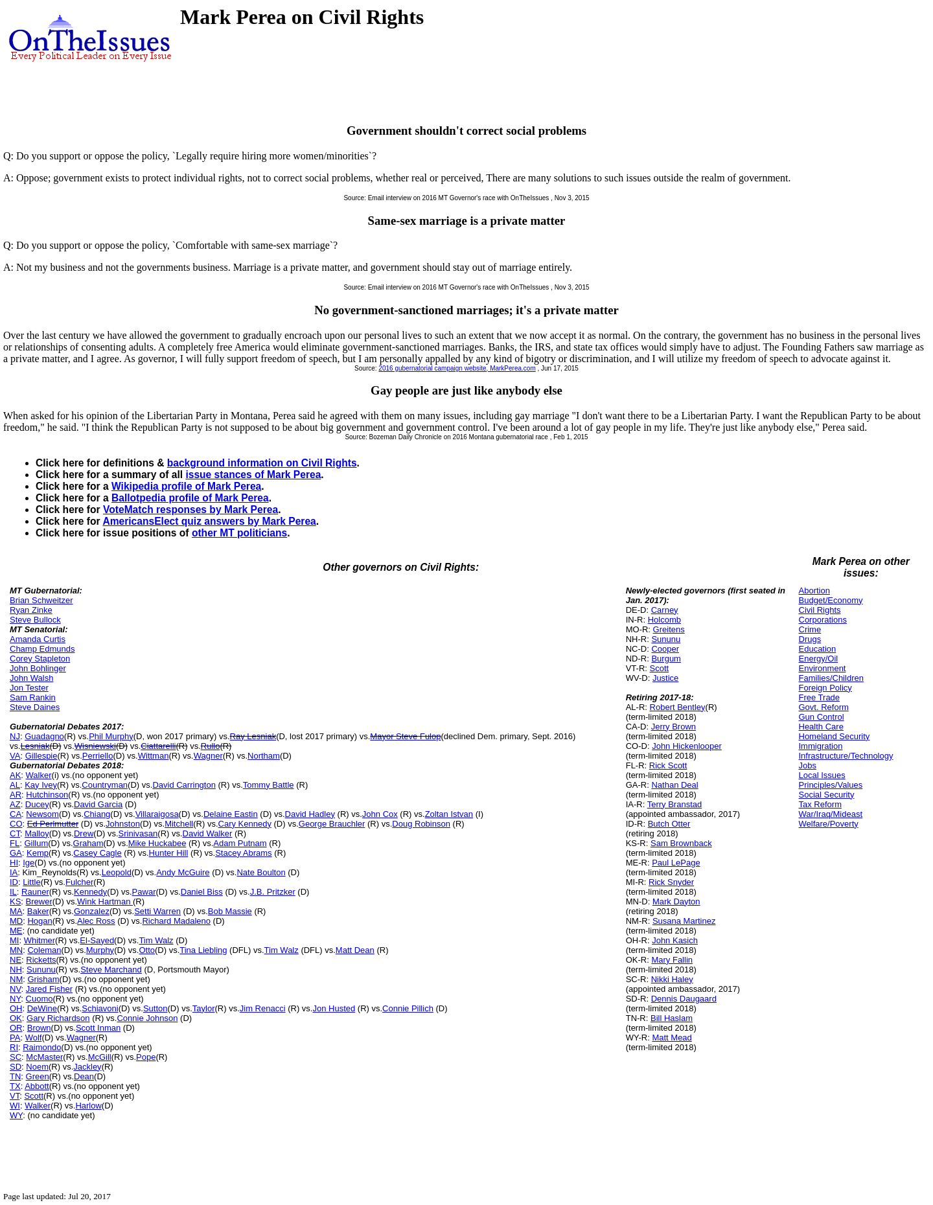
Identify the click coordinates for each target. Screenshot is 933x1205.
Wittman (153, 756)
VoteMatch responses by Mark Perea (190, 509)
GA (16, 853)
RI (14, 1047)
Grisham (43, 979)
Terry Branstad (674, 804)
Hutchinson (47, 794)
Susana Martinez (684, 921)
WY (16, 1115)
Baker (38, 911)
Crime (810, 629)
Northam (264, 756)
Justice (665, 678)
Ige (28, 862)
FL (14, 843)
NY (15, 999)
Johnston (123, 824)
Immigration (821, 746)
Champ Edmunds (42, 649)
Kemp (38, 853)
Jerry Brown (673, 726)
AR (15, 794)
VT (14, 1096)
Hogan (39, 921)
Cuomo (39, 999)
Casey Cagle (97, 853)
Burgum (666, 658)
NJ (15, 736)
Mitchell (179, 824)
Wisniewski (95, 746)
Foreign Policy (825, 688)
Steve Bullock (35, 620)
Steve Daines (35, 707)
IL (13, 892)
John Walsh (31, 678)
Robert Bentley (678, 707)
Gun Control (821, 717)
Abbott (37, 1086)
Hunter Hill (169, 853)
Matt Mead (671, 1037)
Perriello (97, 756)
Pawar (144, 892)
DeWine (42, 1008)
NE (15, 960)
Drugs (810, 639)
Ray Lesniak (253, 736)
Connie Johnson (147, 1018)
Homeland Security (834, 736)
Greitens (669, 629)
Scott (33, 1096)
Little (31, 882)
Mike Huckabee (157, 843)
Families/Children (831, 678)
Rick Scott (668, 765)
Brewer (39, 901)
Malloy (37, 833)
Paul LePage (676, 862)
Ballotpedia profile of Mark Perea (190, 497)
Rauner (35, 892)
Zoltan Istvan (449, 814)
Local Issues (822, 775)
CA (15, 814)
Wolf (33, 1037)
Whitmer (39, 940)
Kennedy (90, 892)
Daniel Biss (202, 892)
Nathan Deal (674, 785)
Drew (83, 833)
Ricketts (41, 960)
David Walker (208, 833)
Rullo (210, 746)
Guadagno (44, 736)
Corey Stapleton (40, 658)
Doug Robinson (421, 824)
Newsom (42, 814)
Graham (88, 843)
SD (15, 1067)
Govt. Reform (824, 707)
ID (14, 882)
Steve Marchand (111, 969)
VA (15, 756)
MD (16, 921)
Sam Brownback (681, 843)
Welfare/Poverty (828, 824)
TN (15, 1076)
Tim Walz (156, 940)
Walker (39, 775)
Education (817, 649)
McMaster (44, 1057)
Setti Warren (157, 911)
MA (16, 911)
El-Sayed (97, 940)
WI (15, 1105)
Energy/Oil (818, 658)
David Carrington (184, 785)
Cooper (665, 649)
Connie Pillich (407, 1008)
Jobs (807, 765)
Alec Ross (96, 921)
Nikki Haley (672, 979)
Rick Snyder (671, 882)
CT (15, 833)
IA (13, 872)
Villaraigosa (157, 814)
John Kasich (675, 940)
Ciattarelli (158, 746)
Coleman (44, 950)
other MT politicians (239, 532)
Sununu (41, 969)
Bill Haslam (672, 1018)
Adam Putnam (239, 843)
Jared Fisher (49, 989)
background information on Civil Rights (262, 462)
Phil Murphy (111, 736)
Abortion (814, 590)
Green (37, 1076)
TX (15, 1086)
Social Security (827, 794)
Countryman (105, 785)
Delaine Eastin (230, 814)
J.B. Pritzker (272, 892)
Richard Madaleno (176, 921)
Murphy (100, 950)
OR (16, 1028)
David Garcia (98, 804)
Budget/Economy (831, 600)
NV (15, 989)
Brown (39, 1028)
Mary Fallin (672, 960)
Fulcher (79, 882)
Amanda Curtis (37, 639)
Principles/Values (831, 785)
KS (15, 901)
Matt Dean (355, 950)
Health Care (821, 726)
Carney (664, 610)
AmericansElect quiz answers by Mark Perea (209, 521)
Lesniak (35, 746)
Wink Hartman (105, 901)
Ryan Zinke (31, 610)
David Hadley (310, 814)
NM (16, 979)
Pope (146, 1057)
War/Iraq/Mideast (831, 814)
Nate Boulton (260, 872)
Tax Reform (820, 804)
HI (14, 862)
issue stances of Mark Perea (253, 474)
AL (15, 785)
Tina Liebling (203, 950)
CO (16, 824)
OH (16, 1008)
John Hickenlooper (687, 746)
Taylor (203, 1008)
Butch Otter (669, 824)
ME (16, 930)
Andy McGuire (182, 872)
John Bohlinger (38, 668)
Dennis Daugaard (684, 999)
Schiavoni (100, 1008)
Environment (822, 668)
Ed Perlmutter (52, 824)
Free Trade (819, 697)
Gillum (36, 843)
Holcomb (664, 620)
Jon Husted (333, 1008)
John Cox (380, 814)
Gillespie (41, 756)
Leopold (117, 872)
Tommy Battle (268, 785)
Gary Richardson (58, 1018)
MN (16, 950)
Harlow (88, 1105)
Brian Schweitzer (41, 600)
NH (16, 969)
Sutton (155, 1008)
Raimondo (42, 1047)
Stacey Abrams (243, 853)
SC (15, 1057)
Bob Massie (230, 911)
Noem (37, 1067)
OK (16, 1018)
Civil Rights (820, 610)
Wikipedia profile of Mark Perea (186, 486)
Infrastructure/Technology (846, 756)
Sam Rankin (33, 697)
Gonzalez (91, 911)
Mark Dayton (676, 901)
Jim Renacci (263, 1008)
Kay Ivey (41, 785)
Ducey (37, 804)
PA (15, 1037)
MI (14, 940)
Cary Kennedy (244, 824)
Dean (84, 1076)
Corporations (823, 620)
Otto (147, 950)
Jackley (87, 1067)
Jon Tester (29, 688)
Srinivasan (138, 833)
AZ (15, 804)
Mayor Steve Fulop (405, 736)
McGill (99, 1057)
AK (15, 775)
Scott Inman (98, 1028)
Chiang (97, 814)
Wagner (208, 756)
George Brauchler (332, 824)
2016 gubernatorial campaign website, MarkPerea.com (456, 368)
